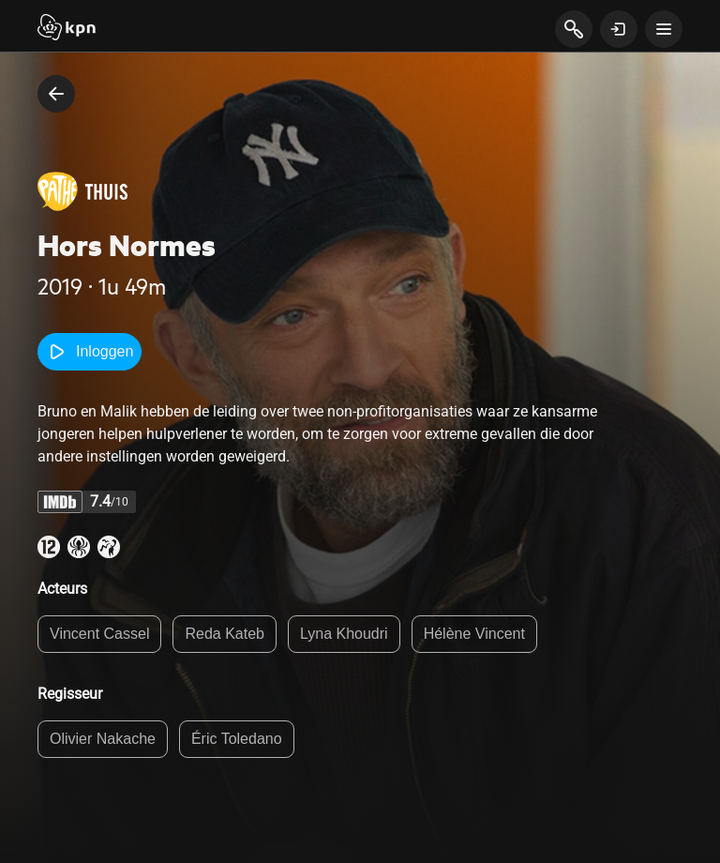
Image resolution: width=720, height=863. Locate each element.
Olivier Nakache (103, 739)
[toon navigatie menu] (663, 29)
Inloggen (89, 352)
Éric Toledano (236, 739)
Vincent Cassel (99, 634)
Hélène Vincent (474, 634)
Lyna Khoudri (344, 634)
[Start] (66, 29)
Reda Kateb (224, 634)
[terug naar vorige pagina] (56, 94)
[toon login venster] (619, 29)
